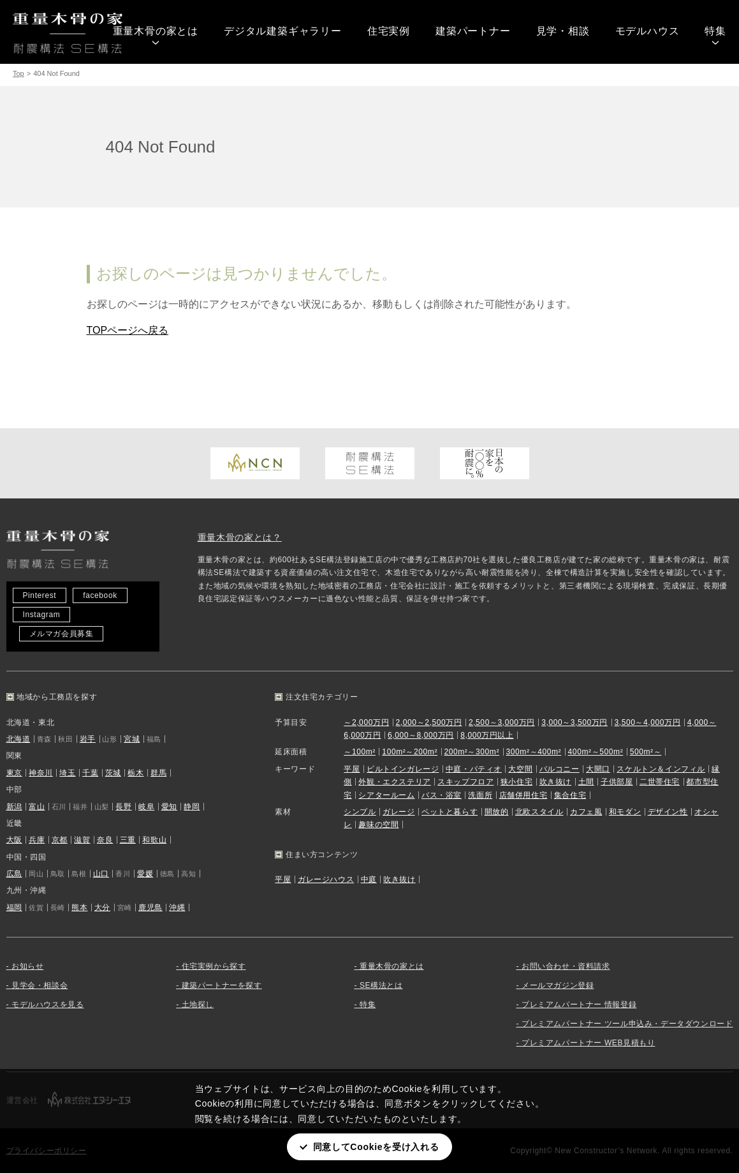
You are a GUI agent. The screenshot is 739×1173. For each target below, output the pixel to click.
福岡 (14, 907)
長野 (123, 806)
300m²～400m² (534, 751)
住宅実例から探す (214, 966)
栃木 (135, 772)
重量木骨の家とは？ (240, 537)
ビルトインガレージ (403, 769)
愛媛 (145, 873)
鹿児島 (150, 907)
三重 (128, 839)
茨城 (113, 772)
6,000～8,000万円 (421, 735)
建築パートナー (473, 31)
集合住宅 (570, 795)
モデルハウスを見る (47, 1004)
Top (18, 73)
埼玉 (67, 772)
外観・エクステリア (394, 781)
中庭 (369, 879)
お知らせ (27, 966)
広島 (14, 873)
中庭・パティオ (474, 769)
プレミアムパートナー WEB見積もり (588, 1042)
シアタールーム (386, 795)
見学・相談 (563, 31)
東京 (14, 772)
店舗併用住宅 (523, 795)
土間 (586, 781)
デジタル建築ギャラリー (283, 31)
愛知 (169, 806)
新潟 (14, 806)
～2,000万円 (366, 722)
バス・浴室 (441, 795)
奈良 (105, 839)
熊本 (79, 907)
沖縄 (177, 907)
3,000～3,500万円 (574, 722)
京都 (60, 839)
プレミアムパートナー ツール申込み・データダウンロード (627, 1023)
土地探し (198, 1004)
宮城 (132, 739)
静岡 (192, 806)
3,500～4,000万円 (647, 722)
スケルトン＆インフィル (661, 769)
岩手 (88, 739)
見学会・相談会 (39, 985)
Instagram (42, 614)
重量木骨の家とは (155, 31)
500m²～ (646, 751)
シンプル (360, 811)
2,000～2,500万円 (429, 722)
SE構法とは (381, 985)
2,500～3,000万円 (502, 722)
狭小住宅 (516, 781)
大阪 (14, 839)
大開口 (598, 769)
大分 (102, 907)
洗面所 (480, 795)
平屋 (352, 769)
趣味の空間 (378, 824)
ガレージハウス (326, 879)
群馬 (158, 772)
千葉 (90, 772)
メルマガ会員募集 (61, 633)
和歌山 (154, 839)
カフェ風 (586, 811)
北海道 (18, 739)
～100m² (360, 751)
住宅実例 (388, 31)
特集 (715, 31)
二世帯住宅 (660, 781)
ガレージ (398, 811)
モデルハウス (647, 31)
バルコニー (559, 769)
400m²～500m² (596, 751)
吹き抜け (555, 781)
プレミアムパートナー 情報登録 (579, 1004)
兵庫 (37, 839)
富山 (37, 806)
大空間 (520, 769)
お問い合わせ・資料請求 (566, 966)
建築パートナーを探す (222, 985)
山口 (101, 873)
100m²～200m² (409, 751)
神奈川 (41, 772)
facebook (100, 595)
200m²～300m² (471, 751)
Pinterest (40, 595)
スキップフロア (465, 781)
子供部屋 (617, 781)
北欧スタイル (539, 811)
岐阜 (146, 806)
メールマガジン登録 (558, 985)
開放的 (497, 811)
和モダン (625, 811)
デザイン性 (668, 811)
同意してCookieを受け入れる (376, 1147)
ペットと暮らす (449, 811)
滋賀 (82, 839)
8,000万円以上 (486, 735)
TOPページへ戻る (128, 330)
